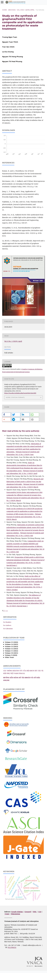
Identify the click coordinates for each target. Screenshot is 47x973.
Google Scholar (17, 912)
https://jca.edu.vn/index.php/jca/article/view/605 (20, 393)
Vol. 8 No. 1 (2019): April (25, 10)
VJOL (35, 912)
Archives (12, 10)
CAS (39, 912)
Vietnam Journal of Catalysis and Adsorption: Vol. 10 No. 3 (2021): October (24, 587)
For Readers (7, 622)
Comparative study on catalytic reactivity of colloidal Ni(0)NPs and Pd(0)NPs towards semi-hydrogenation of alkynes (25, 543)
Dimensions (15, 914)
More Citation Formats (15, 397)
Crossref (28, 912)
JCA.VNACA (12, 947)
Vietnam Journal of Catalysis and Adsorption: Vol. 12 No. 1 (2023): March (24, 516)
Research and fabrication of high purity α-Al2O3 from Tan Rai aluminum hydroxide (24, 481)
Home (4, 10)
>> (7, 611)
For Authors (7, 625)
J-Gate (7, 914)
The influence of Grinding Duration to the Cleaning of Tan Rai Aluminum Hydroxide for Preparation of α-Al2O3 (24, 598)
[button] (6, 414)
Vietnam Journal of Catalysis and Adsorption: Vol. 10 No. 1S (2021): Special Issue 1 (25, 562)
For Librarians (8, 629)
